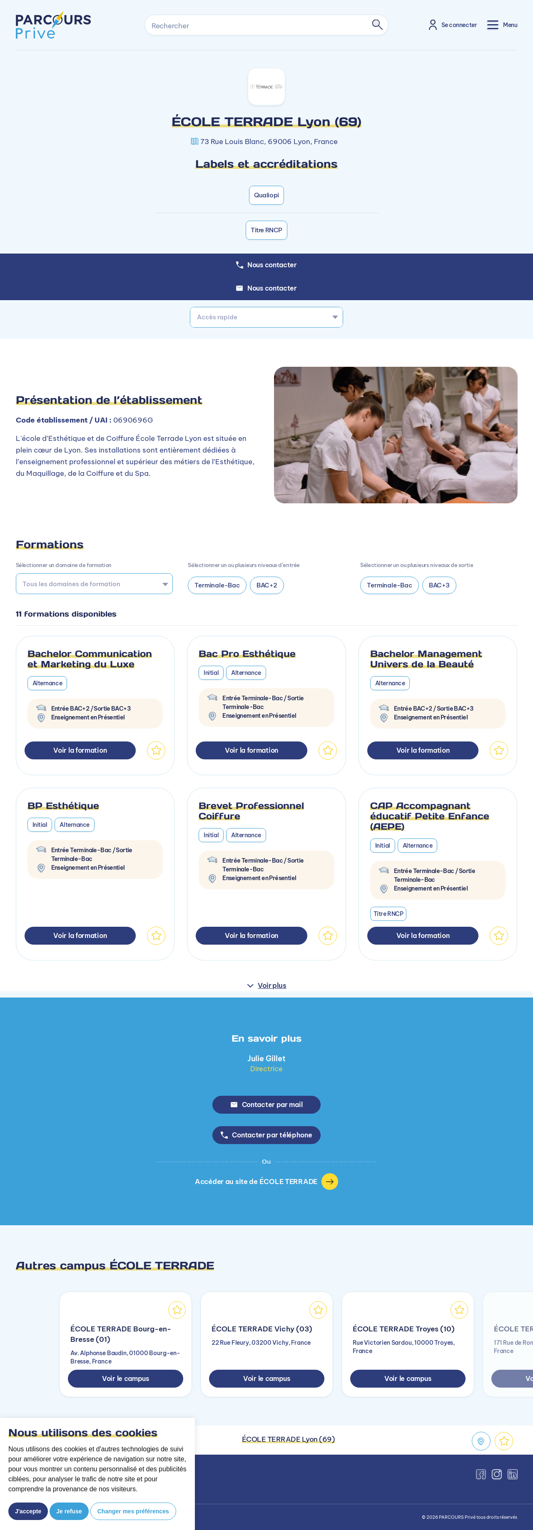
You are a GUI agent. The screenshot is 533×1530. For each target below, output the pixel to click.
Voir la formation (80, 750)
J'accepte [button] (28, 1511)
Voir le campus (125, 1378)
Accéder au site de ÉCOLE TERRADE (266, 1181)
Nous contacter (266, 288)
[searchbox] (91, 583)
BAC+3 (439, 585)
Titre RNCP (266, 230)
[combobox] (266, 317)
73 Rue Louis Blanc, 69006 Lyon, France (269, 141)
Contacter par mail (267, 1104)
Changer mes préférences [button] (133, 1511)
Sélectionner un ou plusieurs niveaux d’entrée (243, 565)
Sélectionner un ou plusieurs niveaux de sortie (416, 565)
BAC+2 (267, 585)
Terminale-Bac (216, 585)
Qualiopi (266, 195)
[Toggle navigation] (502, 24)
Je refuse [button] (69, 1511)
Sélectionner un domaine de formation (64, 565)
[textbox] (266, 317)
